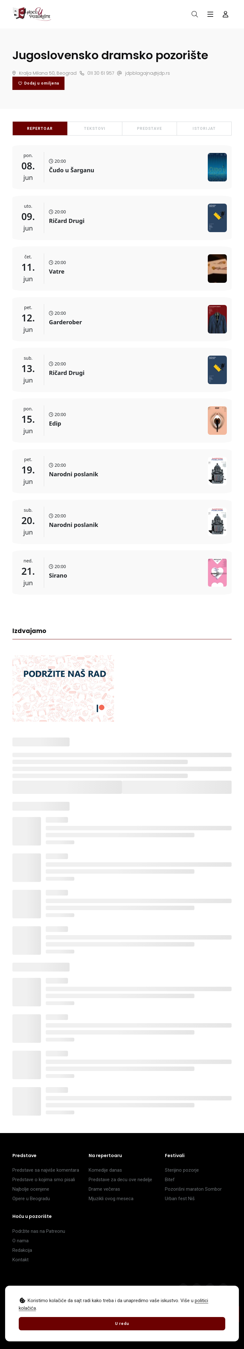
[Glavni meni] (210, 14)
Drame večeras (104, 1189)
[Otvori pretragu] (195, 14)
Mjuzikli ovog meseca (111, 1198)
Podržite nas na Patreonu (38, 1231)
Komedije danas (105, 1170)
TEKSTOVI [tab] (94, 128)
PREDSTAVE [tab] (149, 128)
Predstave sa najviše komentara (45, 1170)
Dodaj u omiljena (38, 83)
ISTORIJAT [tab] (204, 128)
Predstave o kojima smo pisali (43, 1179)
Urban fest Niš (180, 1198)
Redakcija (22, 1250)
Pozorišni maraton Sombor (193, 1189)
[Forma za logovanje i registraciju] (225, 14)
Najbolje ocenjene (30, 1189)
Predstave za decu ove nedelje (120, 1179)
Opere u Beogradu (31, 1198)
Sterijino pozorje (182, 1170)
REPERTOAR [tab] (40, 128)
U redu (122, 1323)
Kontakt (20, 1260)
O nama (20, 1241)
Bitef (170, 1179)
